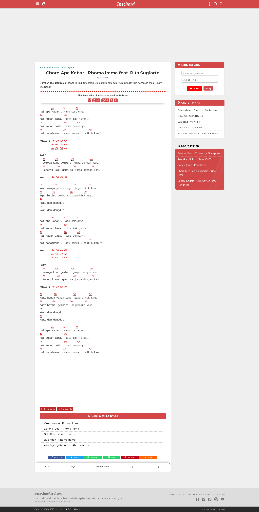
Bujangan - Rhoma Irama (59, 445)
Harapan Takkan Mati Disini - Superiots (198, 133)
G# (66, 115)
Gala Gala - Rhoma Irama (59, 439)
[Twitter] (72, 463)
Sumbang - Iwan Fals (189, 121)
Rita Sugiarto (69, 414)
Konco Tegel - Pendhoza (192, 165)
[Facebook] (52, 463)
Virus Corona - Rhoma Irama (61, 428)
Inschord (58, 509)
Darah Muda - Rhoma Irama (61, 434)
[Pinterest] (132, 463)
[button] (151, 463)
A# (53, 108)
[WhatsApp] (92, 463)
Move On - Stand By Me (190, 115)
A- (74, 473)
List (208, 88)
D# (64, 108)
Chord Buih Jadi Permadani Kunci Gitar (197, 173)
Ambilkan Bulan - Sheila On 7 (194, 159)
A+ (48, 473)
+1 (131, 473)
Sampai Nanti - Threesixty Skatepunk (197, 110)
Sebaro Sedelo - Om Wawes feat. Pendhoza (197, 183)
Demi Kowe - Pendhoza (190, 127)
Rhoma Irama (50, 414)
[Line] (112, 463)
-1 (157, 473)
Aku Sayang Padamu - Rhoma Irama (67, 450)
